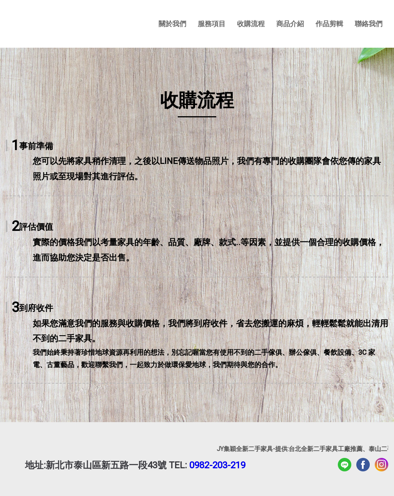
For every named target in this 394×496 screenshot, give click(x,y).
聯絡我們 (368, 24)
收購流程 (251, 24)
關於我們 (172, 24)
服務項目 (211, 24)
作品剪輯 (329, 24)
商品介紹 (290, 24)
